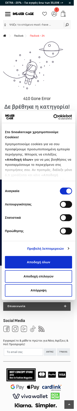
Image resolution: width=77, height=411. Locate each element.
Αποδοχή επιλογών (38, 276)
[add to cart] (63, 13)
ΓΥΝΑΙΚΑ (63, 352)
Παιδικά (18, 35)
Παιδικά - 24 (37, 35)
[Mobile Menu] (7, 13)
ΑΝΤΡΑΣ (49, 352)
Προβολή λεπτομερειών (45, 248)
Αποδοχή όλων (38, 262)
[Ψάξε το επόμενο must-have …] (35, 24)
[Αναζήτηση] (67, 24)
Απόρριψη (39, 290)
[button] (36, 306)
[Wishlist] (44, 13)
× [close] (69, 2)
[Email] (23, 352)
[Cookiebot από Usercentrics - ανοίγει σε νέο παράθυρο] (54, 117)
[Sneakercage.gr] (23, 14)
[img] (5, 25)
